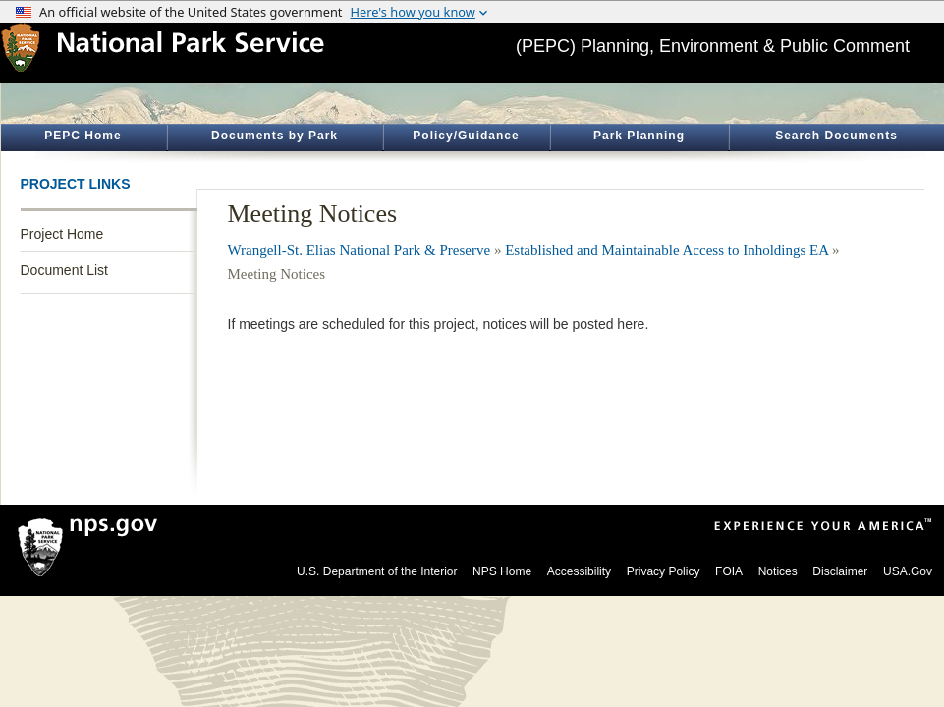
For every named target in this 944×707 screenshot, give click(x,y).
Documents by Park (274, 135)
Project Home (62, 234)
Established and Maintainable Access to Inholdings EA (666, 250)
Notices (778, 571)
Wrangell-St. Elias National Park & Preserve (359, 250)
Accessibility (579, 571)
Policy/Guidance (466, 135)
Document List (64, 270)
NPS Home (501, 571)
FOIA (729, 571)
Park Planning (639, 135)
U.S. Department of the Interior (377, 571)
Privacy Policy (663, 571)
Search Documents (836, 135)
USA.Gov (907, 571)
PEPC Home (82, 135)
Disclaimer (839, 571)
